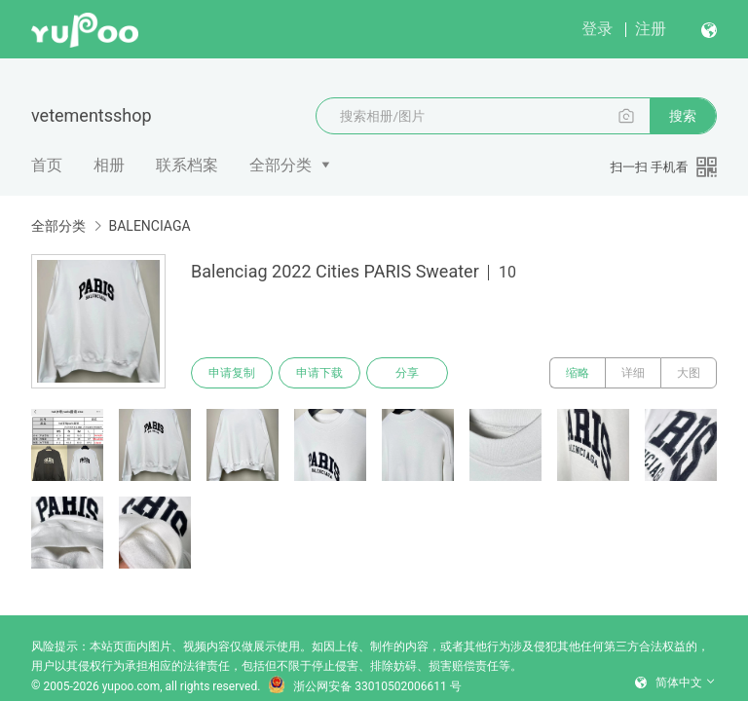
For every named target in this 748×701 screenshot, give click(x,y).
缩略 (577, 373)
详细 (633, 373)
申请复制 (231, 373)
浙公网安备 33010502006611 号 (364, 686)
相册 (109, 165)
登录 (597, 28)
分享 (407, 373)
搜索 (682, 116)
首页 (46, 165)
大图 (688, 373)
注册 (650, 28)
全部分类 (280, 165)
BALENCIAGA (149, 226)
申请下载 (319, 373)
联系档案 (187, 165)
